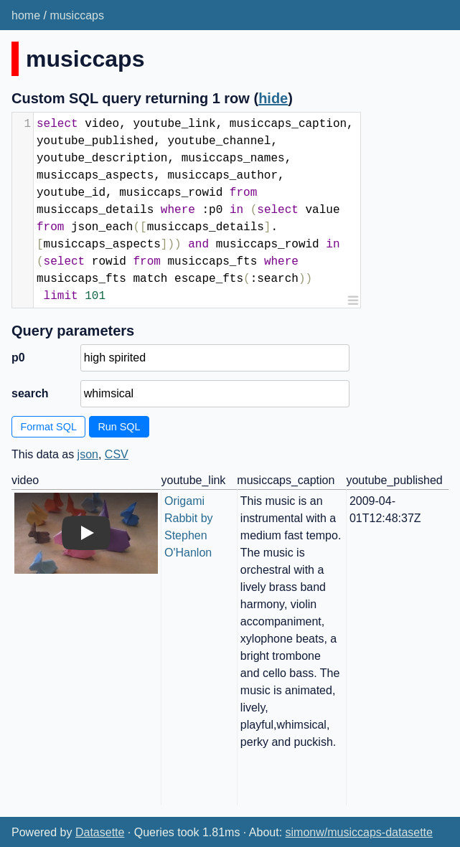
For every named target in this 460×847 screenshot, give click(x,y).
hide (273, 98)
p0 (18, 357)
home (25, 15)
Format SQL (49, 426)
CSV (116, 454)
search (30, 393)
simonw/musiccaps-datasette (359, 832)
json (88, 454)
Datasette (99, 832)
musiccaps (77, 15)
